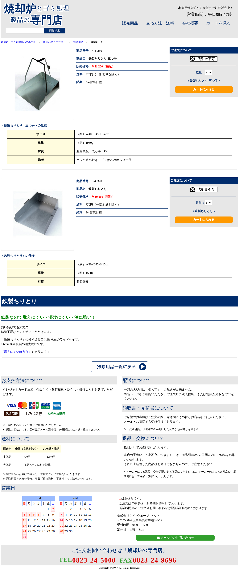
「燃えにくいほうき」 (16, 351)
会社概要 (190, 23)
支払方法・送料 (160, 23)
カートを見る (218, 23)
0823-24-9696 (148, 560)
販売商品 (130, 23)
